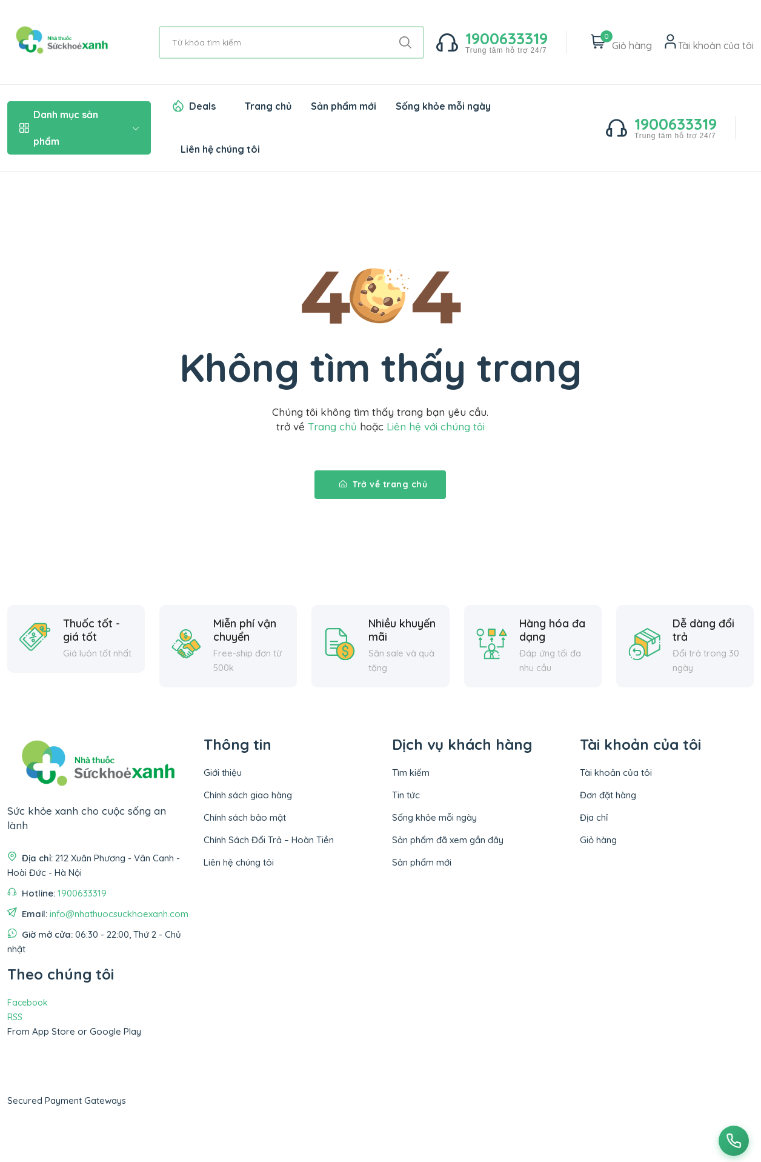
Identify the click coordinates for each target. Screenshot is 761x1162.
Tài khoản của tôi (616, 772)
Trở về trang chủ (383, 484)
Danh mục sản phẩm (79, 128)
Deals (202, 106)
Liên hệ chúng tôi (220, 149)
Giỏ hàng (598, 840)
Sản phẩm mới (343, 106)
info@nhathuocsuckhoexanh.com (119, 914)
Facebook (27, 1002)
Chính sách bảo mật (245, 817)
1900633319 (82, 893)
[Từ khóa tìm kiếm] (291, 42)
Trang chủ (268, 106)
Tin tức (406, 795)
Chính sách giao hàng (248, 795)
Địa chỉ (594, 817)
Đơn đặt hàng (608, 795)
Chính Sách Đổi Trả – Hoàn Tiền (269, 840)
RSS (14, 1017)
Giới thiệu (223, 772)
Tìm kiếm (411, 772)
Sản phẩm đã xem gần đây (447, 840)
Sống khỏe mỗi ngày (443, 106)
